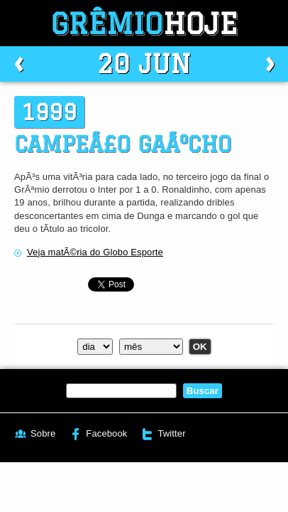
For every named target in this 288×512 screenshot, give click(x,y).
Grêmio (144, 23)
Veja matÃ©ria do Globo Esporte (95, 252)
